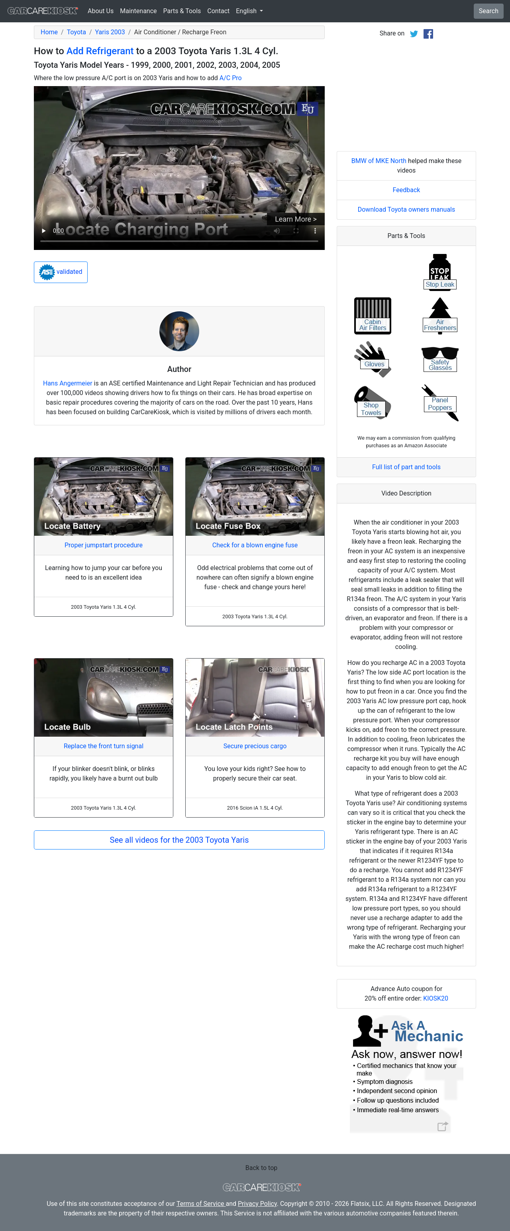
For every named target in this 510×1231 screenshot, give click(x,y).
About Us (101, 11)
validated (60, 272)
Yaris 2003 (110, 32)
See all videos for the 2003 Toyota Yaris (179, 840)
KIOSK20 (435, 998)
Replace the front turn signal (103, 746)
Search (488, 11)
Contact (218, 11)
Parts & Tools (182, 11)
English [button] (247, 11)
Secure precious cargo (255, 746)
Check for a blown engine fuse (255, 545)
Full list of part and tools (406, 467)
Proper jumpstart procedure (104, 545)
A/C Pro (231, 78)
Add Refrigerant (100, 51)
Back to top (261, 1168)
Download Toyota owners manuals (406, 209)
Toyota (76, 32)
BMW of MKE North (378, 161)
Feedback (406, 190)
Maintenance (138, 11)
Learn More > (296, 219)
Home (49, 32)
